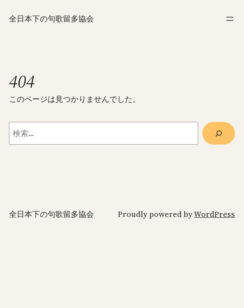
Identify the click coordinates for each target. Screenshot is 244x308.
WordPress (214, 214)
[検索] (218, 133)
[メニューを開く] (230, 19)
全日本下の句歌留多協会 (51, 18)
